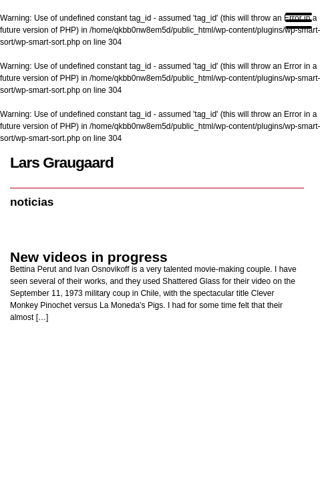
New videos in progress (89, 257)
